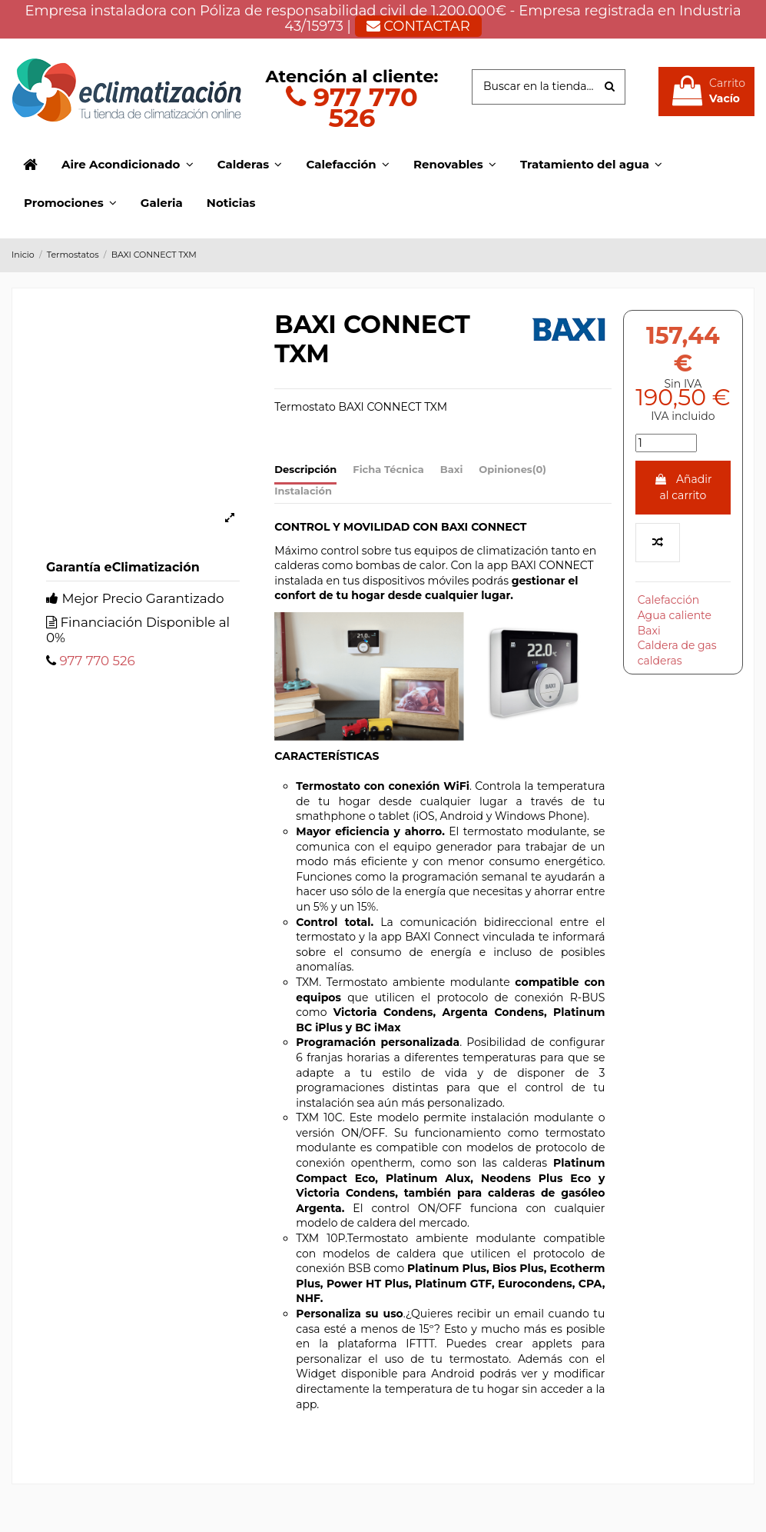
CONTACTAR (418, 26)
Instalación (303, 491)
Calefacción (669, 600)
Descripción (305, 469)
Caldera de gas (677, 645)
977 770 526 (352, 107)
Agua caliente (674, 615)
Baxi (451, 469)
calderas (660, 661)
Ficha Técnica (388, 469)
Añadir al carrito (682, 487)
